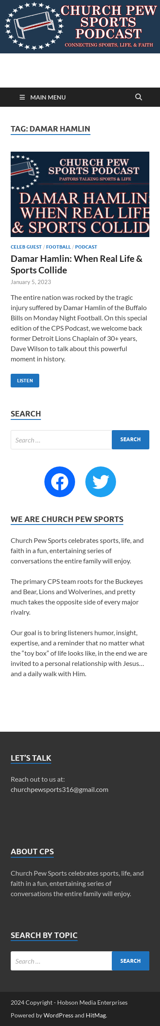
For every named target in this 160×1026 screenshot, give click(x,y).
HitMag (96, 1015)
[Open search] (138, 97)
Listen (22, 379)
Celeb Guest (26, 247)
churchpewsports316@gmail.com (59, 789)
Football (58, 247)
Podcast (86, 247)
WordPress (58, 1015)
